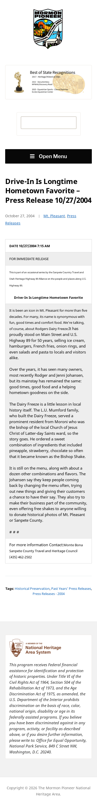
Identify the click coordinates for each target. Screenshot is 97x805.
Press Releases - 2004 (49, 593)
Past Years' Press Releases (71, 588)
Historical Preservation (32, 588)
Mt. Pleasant (54, 215)
